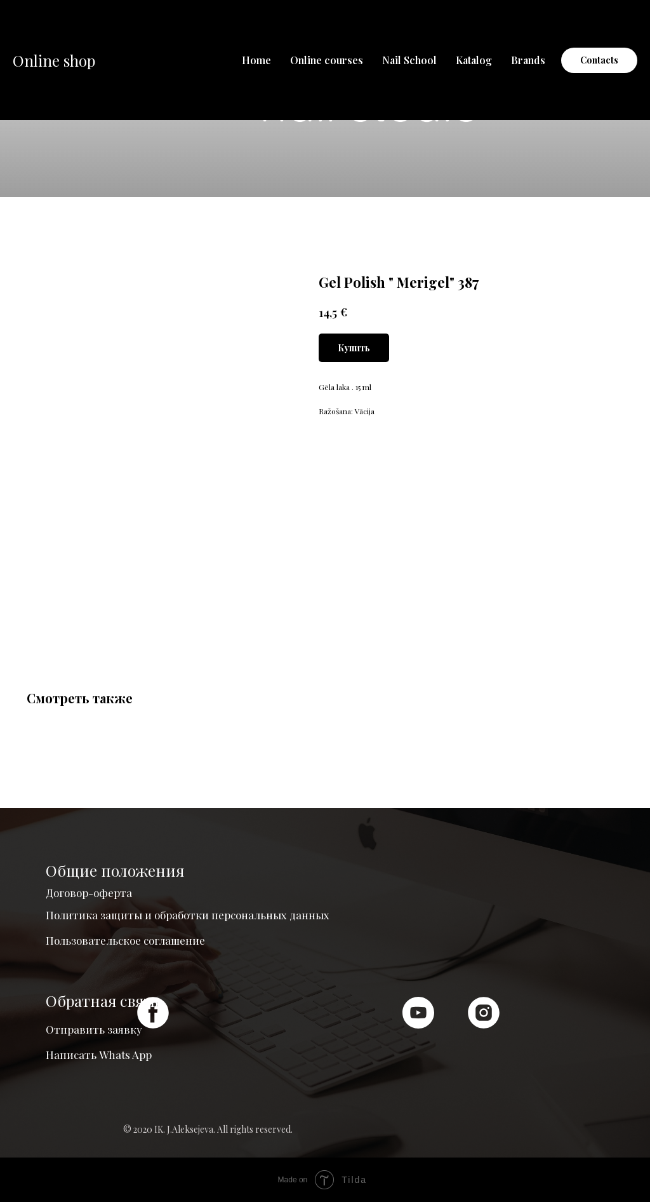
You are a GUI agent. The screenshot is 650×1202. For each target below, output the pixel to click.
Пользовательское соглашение (125, 940)
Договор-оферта (89, 893)
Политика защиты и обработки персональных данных (187, 915)
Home (256, 60)
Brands (528, 60)
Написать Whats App (99, 1055)
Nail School (409, 60)
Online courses (326, 60)
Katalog (474, 60)
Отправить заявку (94, 1029)
